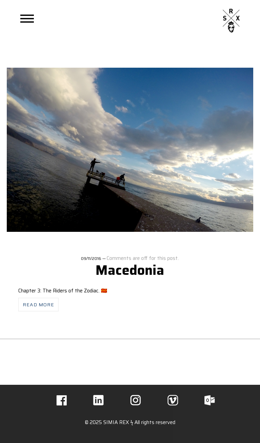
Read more (38, 304)
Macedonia (129, 270)
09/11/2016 (91, 258)
